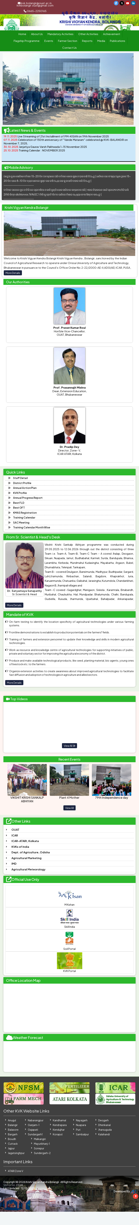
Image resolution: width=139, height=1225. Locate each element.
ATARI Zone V (15, 1171)
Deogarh (103, 1120)
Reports (87, 40)
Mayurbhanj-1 (42, 1143)
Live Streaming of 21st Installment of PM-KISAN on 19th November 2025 (56, 138)
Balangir (13, 1125)
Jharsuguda (105, 1129)
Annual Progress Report (28, 497)
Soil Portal (69, 940)
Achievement (111, 34)
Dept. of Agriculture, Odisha (30, 852)
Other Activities (88, 34)
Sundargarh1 (35, 1134)
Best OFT (19, 507)
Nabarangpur (35, 1120)
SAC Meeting (21, 522)
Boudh (12, 1139)
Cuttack (13, 1143)
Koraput (58, 1134)
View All (69, 745)
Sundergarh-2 (42, 1153)
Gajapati (33, 1129)
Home (22, 34)
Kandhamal (59, 1120)
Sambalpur (82, 1134)
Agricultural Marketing (26, 858)
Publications (117, 40)
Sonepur (39, 1148)
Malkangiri (40, 1139)
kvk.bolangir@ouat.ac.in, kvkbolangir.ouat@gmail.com (35, 4)
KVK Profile (20, 492)
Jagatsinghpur (16, 1153)
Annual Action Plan (24, 487)
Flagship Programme (27, 40)
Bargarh (12, 1134)
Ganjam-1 (34, 1125)
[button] (9, 89)
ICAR (14, 835)
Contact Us (69, 47)
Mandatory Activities (60, 34)
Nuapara (81, 1125)
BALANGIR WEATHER (69, 1056)
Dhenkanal (104, 1125)
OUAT (15, 829)
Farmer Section (67, 40)
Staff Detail (20, 478)
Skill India (69, 918)
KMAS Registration (25, 512)
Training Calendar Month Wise (31, 527)
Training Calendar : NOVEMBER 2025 (34, 152)
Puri (78, 1129)
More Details (13, 272)
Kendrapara (60, 1125)
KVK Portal (69, 962)
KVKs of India (20, 846)
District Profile (22, 483)
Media (101, 40)
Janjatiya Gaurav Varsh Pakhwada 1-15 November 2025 (45, 148)
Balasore (13, 1129)
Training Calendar (24, 517)
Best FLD (18, 502)
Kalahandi (104, 1134)
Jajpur (11, 1148)
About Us (37, 34)
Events (48, 40)
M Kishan (69, 896)
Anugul (12, 1120)
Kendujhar (59, 1129)
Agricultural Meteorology (28, 869)
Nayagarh (81, 1120)
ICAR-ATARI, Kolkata (25, 841)
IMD (14, 863)
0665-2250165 (35, 11)
